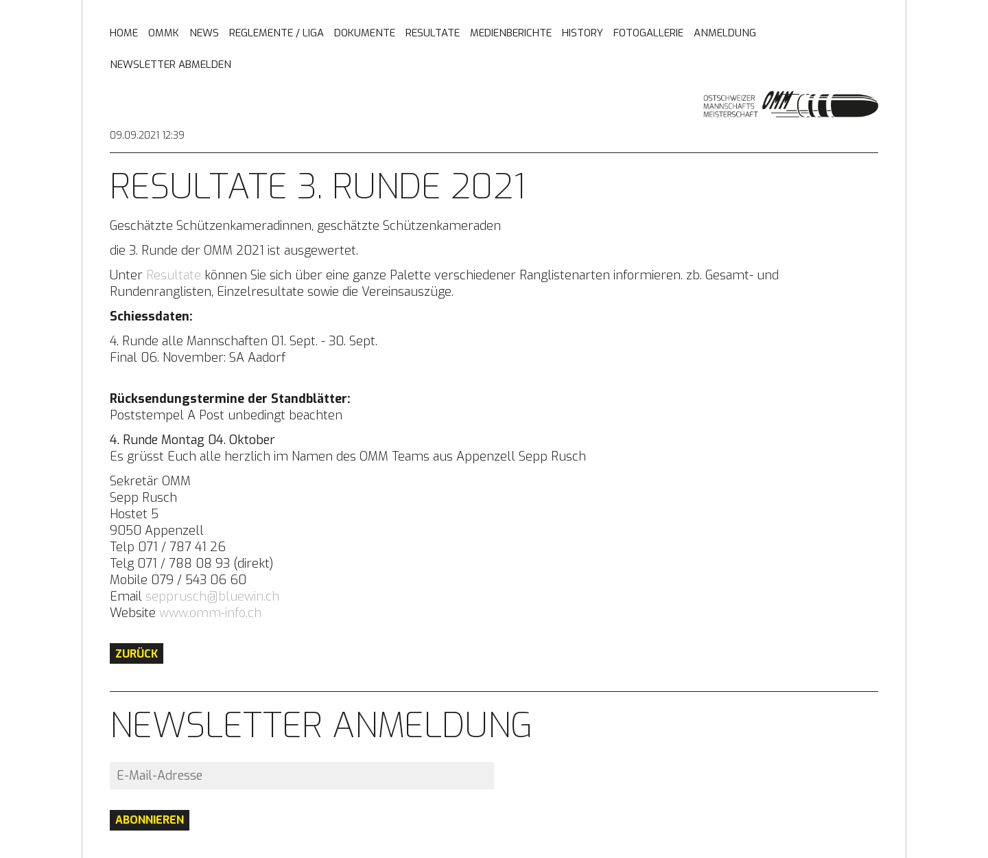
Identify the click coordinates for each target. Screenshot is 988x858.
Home (124, 33)
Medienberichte (511, 33)
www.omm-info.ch (210, 613)
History (582, 33)
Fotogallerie (648, 33)
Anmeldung (725, 33)
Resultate (432, 33)
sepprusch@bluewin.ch (212, 596)
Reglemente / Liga (276, 33)
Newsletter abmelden (170, 65)
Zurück (136, 654)
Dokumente (364, 33)
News (204, 33)
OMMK (163, 33)
